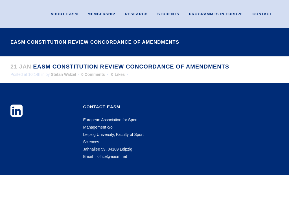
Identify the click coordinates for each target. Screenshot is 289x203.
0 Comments (93, 74)
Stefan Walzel (63, 74)
